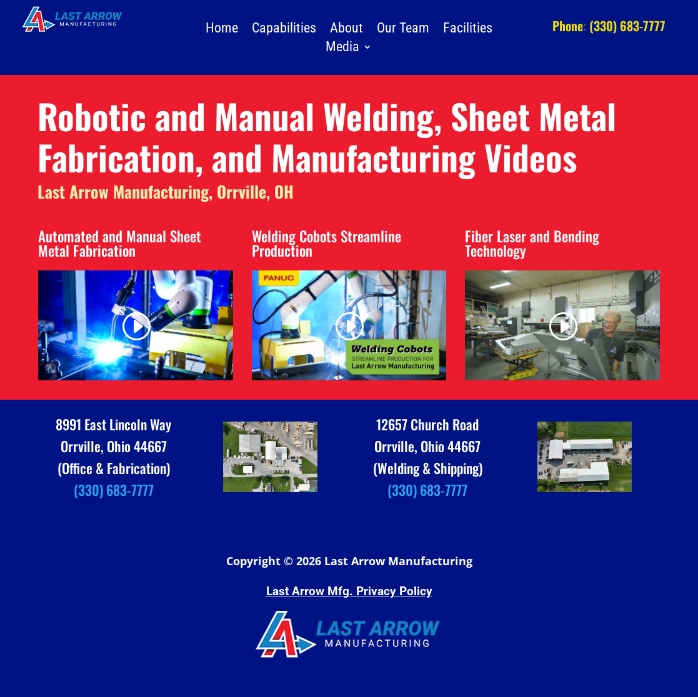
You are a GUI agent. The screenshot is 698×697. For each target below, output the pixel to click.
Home (222, 30)
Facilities (467, 30)
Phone (567, 25)
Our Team (403, 30)
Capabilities (284, 30)
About (346, 30)
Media (342, 48)
